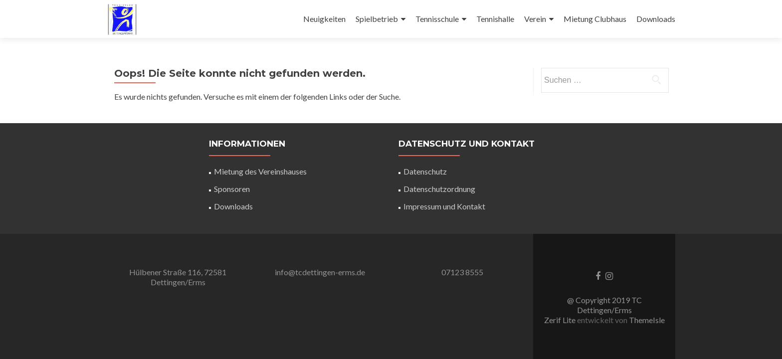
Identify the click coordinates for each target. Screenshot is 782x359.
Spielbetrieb (377, 18)
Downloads (655, 18)
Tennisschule (437, 18)
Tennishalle (495, 18)
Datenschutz (425, 171)
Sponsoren (232, 188)
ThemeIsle (647, 320)
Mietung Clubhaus (595, 18)
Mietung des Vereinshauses (260, 171)
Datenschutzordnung (439, 188)
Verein (535, 18)
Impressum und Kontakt (444, 206)
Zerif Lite (560, 320)
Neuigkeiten (324, 18)
